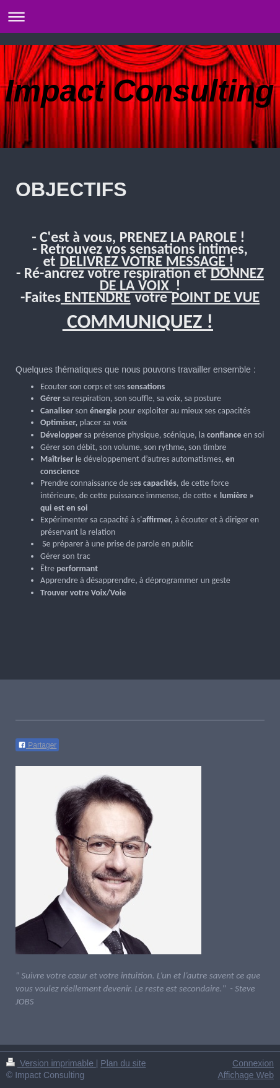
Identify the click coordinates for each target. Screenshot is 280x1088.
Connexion (253, 1063)
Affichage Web (245, 1075)
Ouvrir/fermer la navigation (140, 16)
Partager (37, 745)
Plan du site (123, 1063)
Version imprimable (51, 1063)
